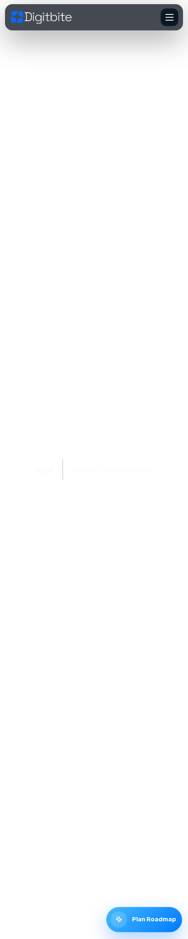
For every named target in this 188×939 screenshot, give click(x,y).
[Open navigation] (169, 17)
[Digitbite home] (41, 17)
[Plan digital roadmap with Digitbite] (144, 919)
